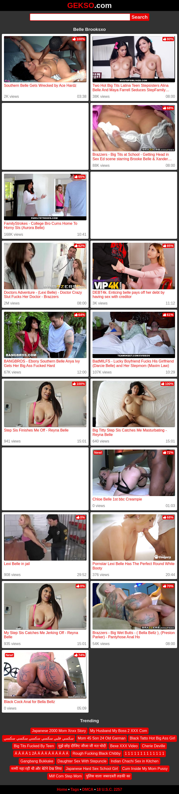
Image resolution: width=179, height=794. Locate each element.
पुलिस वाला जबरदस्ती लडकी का (108, 776)
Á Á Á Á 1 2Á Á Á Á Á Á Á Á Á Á (41, 754)
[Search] (80, 17)
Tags (75, 789)
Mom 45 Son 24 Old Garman (102, 738)
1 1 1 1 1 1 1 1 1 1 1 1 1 (144, 754)
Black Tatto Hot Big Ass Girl (152, 738)
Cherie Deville (153, 746)
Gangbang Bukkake (36, 761)
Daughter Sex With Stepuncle (82, 761)
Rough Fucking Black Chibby (96, 754)
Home (62, 789)
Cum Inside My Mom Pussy (145, 769)
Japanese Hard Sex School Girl (92, 769)
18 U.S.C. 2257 (109, 789)
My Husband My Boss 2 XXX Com (118, 731)
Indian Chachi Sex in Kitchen (135, 761)
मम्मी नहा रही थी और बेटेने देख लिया (36, 769)
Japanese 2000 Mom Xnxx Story (59, 731)
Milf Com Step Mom (65, 776)
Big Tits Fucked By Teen (34, 746)
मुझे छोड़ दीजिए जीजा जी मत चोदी (82, 746)
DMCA (87, 789)
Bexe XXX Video (124, 746)
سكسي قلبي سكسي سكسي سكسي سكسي (38, 738)
